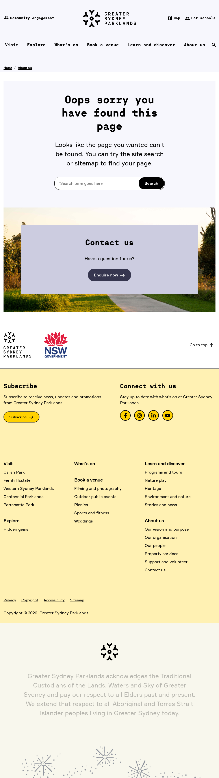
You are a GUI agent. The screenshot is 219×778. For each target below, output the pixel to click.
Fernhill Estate (17, 480)
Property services (161, 553)
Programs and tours (163, 472)
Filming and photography (98, 488)
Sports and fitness (91, 512)
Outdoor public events (95, 496)
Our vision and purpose (167, 529)
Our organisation (161, 537)
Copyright (29, 600)
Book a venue (88, 480)
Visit (8, 463)
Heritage (153, 488)
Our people (155, 545)
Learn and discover (165, 463)
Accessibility (54, 600)
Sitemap (77, 600)
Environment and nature (168, 496)
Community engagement (29, 18)
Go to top (202, 344)
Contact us (155, 569)
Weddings (83, 521)
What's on (84, 463)
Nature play (156, 480)
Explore (11, 520)
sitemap (86, 163)
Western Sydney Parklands (29, 488)
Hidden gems (16, 529)
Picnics (81, 504)
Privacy (10, 600)
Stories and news (161, 504)
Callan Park (14, 472)
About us (25, 68)
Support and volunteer (166, 561)
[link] (125, 415)
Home (8, 68)
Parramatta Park (19, 504)
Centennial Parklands (23, 496)
